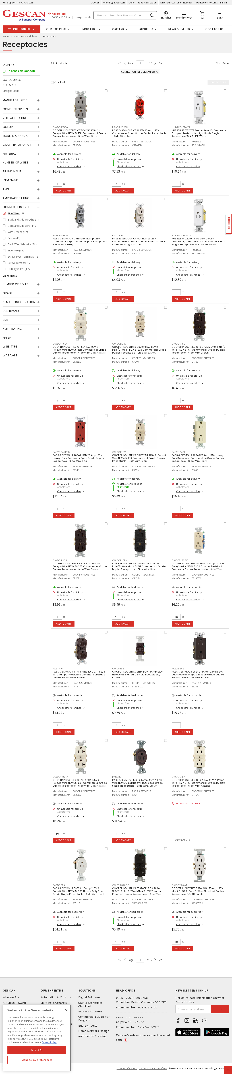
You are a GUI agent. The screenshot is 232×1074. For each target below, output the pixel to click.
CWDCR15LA (60, 343)
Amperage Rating (16, 198)
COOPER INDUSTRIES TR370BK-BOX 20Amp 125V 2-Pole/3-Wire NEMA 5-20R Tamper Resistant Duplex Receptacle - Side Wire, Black (137, 893)
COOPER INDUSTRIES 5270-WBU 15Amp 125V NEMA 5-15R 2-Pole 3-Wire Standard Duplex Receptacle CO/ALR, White (198, 891)
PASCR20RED (120, 127)
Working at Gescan (114, 2)
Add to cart (63, 190)
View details (182, 840)
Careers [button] (118, 29)
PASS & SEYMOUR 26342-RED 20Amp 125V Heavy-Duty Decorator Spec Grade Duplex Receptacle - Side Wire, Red (78, 458)
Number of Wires (15, 162)
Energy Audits (87, 1025)
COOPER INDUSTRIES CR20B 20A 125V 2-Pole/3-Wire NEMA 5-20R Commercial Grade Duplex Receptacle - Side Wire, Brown (80, 566)
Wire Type (10, 346)
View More (10, 275)
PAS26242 (178, 668)
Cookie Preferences (127, 1068)
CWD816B (118, 668)
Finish (7, 338)
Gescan (9, 990)
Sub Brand (11, 311)
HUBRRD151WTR (181, 127)
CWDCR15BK (119, 560)
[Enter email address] (193, 1009)
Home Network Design (93, 1031)
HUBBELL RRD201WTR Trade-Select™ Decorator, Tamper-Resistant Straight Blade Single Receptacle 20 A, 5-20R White (198, 241)
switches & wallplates (26, 36)
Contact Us (214, 29)
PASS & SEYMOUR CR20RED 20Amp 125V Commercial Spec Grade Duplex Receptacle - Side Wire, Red (139, 133)
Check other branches (69, 166)
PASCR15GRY (61, 235)
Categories (12, 80)
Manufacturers (15, 100)
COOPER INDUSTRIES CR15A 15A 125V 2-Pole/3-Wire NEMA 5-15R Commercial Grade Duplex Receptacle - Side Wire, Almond (199, 782)
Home (6, 36)
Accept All (36, 1050)
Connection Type (16, 207)
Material (9, 154)
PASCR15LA (118, 235)
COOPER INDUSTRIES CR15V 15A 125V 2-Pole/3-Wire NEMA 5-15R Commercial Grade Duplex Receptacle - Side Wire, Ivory (139, 458)
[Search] (125, 15)
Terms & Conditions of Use (153, 1068)
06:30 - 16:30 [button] (59, 17)
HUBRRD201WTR (181, 235)
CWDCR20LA (60, 776)
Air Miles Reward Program (14, 1004)
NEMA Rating (12, 329)
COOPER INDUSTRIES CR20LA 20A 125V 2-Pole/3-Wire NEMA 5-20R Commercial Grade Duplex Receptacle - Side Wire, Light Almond (80, 782)
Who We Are (11, 997)
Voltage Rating (15, 118)
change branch (82, 17)
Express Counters (90, 1011)
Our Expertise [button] (56, 29)
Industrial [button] (89, 29)
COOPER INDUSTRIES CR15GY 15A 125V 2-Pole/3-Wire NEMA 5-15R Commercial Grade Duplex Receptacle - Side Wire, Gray (79, 133)
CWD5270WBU (181, 885)
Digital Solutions (89, 997)
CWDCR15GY (60, 127)
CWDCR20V (119, 343)
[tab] (21, 65)
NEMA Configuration (19, 302)
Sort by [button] (221, 63)
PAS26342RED (61, 452)
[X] (66, 1010)
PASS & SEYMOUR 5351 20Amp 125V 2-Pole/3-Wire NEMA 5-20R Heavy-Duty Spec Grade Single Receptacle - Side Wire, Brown (139, 782)
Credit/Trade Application (143, 2)
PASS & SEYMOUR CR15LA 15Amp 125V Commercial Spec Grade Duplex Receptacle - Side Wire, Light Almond (139, 241)
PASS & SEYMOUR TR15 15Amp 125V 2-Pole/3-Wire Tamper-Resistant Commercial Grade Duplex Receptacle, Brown (79, 674)
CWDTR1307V (180, 560)
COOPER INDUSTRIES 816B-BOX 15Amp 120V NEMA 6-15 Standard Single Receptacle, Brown (137, 674)
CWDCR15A (178, 776)
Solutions (87, 990)
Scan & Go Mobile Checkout (90, 1004)
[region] (37, 1038)
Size (6, 320)
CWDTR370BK (120, 885)
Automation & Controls (56, 997)
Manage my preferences (37, 1059)
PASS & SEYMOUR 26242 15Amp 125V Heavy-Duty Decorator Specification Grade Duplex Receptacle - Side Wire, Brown (198, 674)
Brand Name (12, 171)
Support (11, 2)
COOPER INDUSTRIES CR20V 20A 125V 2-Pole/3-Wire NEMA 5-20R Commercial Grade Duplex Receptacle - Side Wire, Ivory (139, 349)
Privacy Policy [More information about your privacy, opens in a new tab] (49, 1042)
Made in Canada (15, 136)
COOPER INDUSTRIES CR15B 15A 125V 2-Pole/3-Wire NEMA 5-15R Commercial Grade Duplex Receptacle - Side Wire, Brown (199, 349)
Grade (8, 293)
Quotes (95, 2)
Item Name (10, 180)
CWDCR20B (60, 560)
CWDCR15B (178, 343)
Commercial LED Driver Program (94, 1018)
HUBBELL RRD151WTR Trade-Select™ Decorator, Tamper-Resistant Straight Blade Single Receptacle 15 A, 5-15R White (199, 133)
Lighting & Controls (53, 1002)
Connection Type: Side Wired (138, 71)
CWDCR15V (119, 452)
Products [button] (21, 29)
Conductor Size (16, 109)
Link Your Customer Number (176, 2)
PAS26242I (178, 452)
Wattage (10, 355)
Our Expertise (52, 990)
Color (8, 127)
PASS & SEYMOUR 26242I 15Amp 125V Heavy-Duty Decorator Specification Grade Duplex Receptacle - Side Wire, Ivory (198, 458)
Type (6, 189)
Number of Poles (15, 284)
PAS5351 (117, 776)
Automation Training (92, 1036)
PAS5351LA (59, 885)
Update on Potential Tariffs (211, 2)
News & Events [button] (179, 29)
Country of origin (17, 145)
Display (8, 65)
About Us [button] (146, 29)
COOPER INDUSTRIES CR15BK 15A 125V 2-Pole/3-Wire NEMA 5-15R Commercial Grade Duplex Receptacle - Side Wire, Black (139, 566)
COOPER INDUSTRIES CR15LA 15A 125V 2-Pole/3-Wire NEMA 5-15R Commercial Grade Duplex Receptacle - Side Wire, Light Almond (80, 349)
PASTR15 (58, 668)
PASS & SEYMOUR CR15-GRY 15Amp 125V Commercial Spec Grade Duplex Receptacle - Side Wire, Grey (80, 241)
